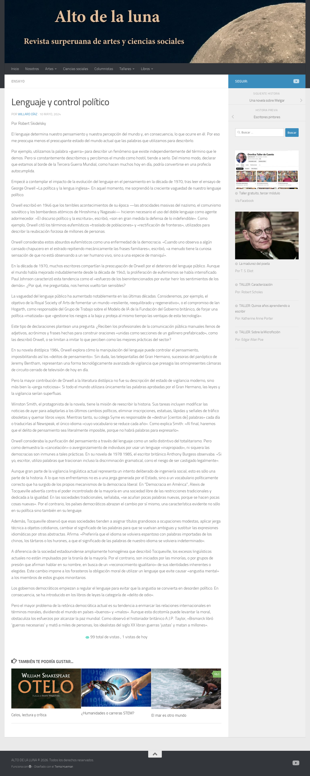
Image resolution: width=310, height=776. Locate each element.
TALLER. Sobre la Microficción (259, 332)
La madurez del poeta (254, 264)
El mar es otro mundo (168, 715)
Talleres (125, 69)
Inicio (15, 69)
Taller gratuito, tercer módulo (259, 193)
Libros (145, 69)
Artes (49, 69)
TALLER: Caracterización (256, 285)
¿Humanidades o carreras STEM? (107, 713)
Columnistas (103, 69)
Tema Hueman (64, 766)
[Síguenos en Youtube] (296, 81)
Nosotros (32, 69)
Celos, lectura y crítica (28, 715)
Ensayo (18, 81)
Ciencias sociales (75, 69)
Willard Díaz (27, 114)
